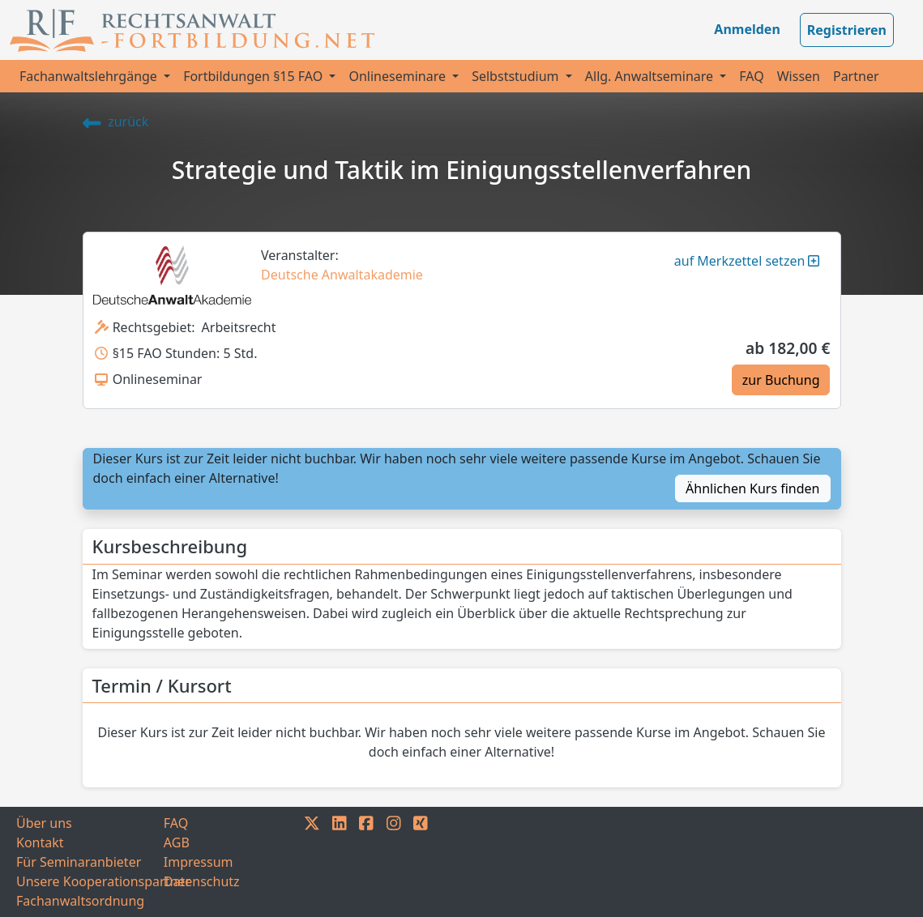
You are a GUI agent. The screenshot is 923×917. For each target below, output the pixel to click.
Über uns (44, 823)
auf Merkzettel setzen (747, 261)
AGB (177, 842)
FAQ (751, 76)
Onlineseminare (398, 76)
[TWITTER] (312, 862)
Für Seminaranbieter (78, 862)
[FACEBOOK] (366, 862)
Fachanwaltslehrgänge (89, 76)
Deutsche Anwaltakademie (342, 275)
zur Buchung (781, 380)
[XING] (420, 862)
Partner (856, 76)
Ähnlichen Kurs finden (752, 488)
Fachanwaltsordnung (80, 901)
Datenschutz (202, 881)
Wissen (798, 76)
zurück (116, 121)
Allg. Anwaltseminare (650, 76)
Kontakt (40, 842)
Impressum (198, 862)
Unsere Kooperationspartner (90, 881)
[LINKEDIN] (339, 862)
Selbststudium (517, 76)
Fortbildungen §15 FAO (254, 76)
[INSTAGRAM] (394, 862)
